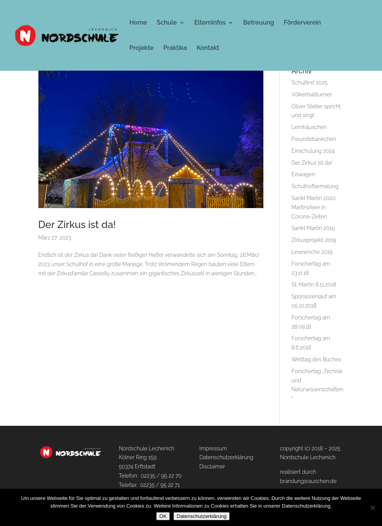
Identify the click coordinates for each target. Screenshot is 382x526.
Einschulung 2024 (313, 151)
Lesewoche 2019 (311, 252)
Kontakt (208, 48)
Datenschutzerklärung (226, 457)
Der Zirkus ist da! (77, 224)
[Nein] (372, 507)
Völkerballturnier (311, 94)
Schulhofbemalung (314, 186)
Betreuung (258, 23)
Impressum (213, 448)
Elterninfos (210, 23)
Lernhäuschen (308, 127)
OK (163, 516)
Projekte (141, 48)
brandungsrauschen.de (308, 481)
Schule (167, 23)
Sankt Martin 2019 (313, 228)
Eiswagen (303, 174)
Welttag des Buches (316, 359)
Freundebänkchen (313, 139)
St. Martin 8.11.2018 (313, 284)
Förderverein (302, 23)
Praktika (175, 48)
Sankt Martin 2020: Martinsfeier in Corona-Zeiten (313, 207)
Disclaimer (212, 466)
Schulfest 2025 (309, 82)
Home (138, 23)
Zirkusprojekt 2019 (313, 240)
